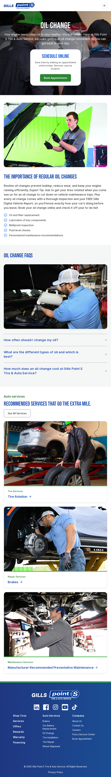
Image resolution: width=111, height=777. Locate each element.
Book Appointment (55, 78)
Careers (76, 730)
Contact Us (78, 725)
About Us (77, 721)
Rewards (18, 731)
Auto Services (51, 715)
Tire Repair (48, 742)
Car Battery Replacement (49, 727)
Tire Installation (50, 737)
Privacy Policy (55, 772)
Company (78, 715)
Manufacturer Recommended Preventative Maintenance (53, 667)
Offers (17, 726)
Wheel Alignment (51, 746)
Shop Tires (19, 715)
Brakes (15, 582)
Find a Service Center (83, 734)
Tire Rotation (20, 496)
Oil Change (48, 733)
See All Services (17, 413)
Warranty (19, 737)
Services (18, 721)
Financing (19, 742)
